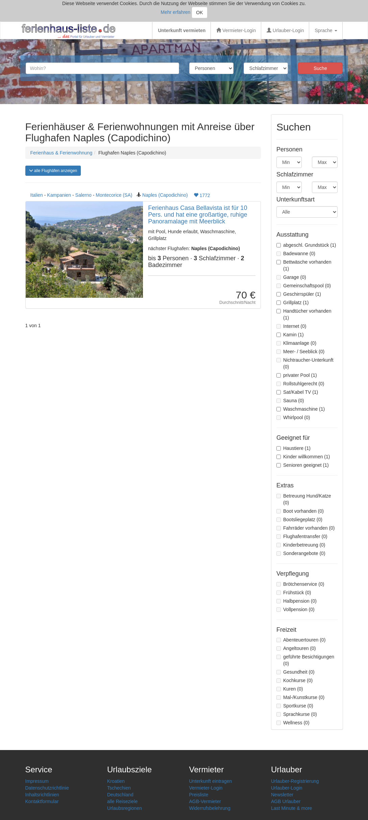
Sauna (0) (290, 400)
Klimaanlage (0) (296, 343)
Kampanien (59, 195)
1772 (202, 195)
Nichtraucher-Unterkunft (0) (305, 363)
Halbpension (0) (296, 601)
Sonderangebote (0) (300, 553)
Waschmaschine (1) (300, 409)
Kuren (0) (289, 689)
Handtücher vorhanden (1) (303, 314)
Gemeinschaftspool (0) (303, 285)
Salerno (83, 195)
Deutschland (120, 794)
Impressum (37, 781)
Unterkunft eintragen (210, 781)
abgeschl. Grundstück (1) (306, 245)
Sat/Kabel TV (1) (297, 392)
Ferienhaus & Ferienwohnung (61, 152)
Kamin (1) (290, 334)
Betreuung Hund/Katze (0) (303, 499)
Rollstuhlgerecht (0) (300, 383)
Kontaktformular (42, 801)
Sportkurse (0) (294, 705)
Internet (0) (291, 326)
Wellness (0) (293, 722)
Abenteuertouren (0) (300, 640)
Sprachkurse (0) (296, 714)
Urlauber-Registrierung (295, 781)
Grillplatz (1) (292, 302)
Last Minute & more (291, 808)
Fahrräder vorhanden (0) (305, 528)
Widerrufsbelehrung (209, 808)
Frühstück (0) (293, 592)
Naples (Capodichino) (165, 195)
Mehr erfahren (175, 12)
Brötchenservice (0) (300, 584)
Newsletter (282, 794)
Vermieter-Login (236, 30)
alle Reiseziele (122, 801)
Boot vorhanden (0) (300, 511)
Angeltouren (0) (296, 648)
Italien (36, 195)
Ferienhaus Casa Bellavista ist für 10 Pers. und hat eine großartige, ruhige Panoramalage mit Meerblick (197, 214)
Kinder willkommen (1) (303, 456)
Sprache (326, 30)
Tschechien (119, 788)
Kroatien (116, 781)
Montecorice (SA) (114, 195)
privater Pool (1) (296, 375)
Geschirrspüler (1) (298, 294)
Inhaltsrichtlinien (42, 794)
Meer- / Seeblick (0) (300, 351)
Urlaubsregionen (124, 808)
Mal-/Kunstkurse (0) (300, 697)
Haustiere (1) (293, 448)
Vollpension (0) (295, 609)
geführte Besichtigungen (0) (305, 660)
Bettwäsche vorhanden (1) (303, 265)
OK (199, 12)
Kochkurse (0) (294, 680)
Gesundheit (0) (295, 672)
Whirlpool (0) (293, 417)
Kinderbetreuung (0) (300, 545)
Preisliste (198, 794)
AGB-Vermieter (205, 801)
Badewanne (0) (295, 253)
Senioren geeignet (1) (302, 465)
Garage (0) (291, 277)
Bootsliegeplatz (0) (299, 519)
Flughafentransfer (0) (301, 536)
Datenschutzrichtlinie (47, 788)
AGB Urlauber (285, 801)
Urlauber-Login (285, 30)
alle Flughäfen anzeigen (53, 170)
